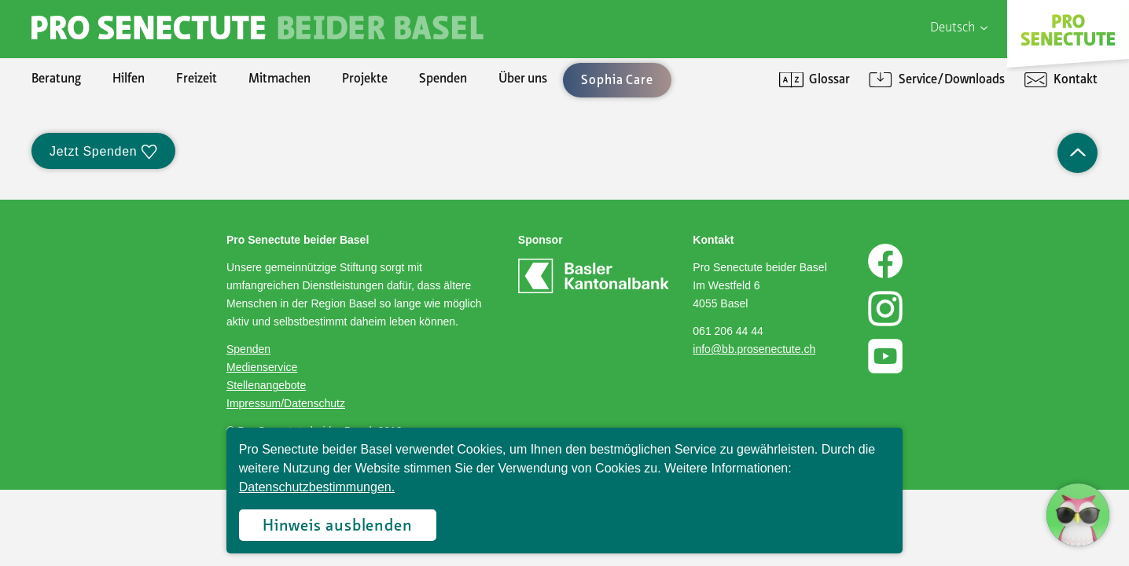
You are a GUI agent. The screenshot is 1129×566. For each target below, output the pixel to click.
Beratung (56, 79)
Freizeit (196, 79)
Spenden (443, 79)
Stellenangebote (266, 385)
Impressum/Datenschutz (285, 403)
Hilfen (128, 79)
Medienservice (261, 367)
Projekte (365, 79)
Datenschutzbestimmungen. (317, 487)
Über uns (522, 79)
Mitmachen (279, 79)
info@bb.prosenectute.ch (754, 349)
